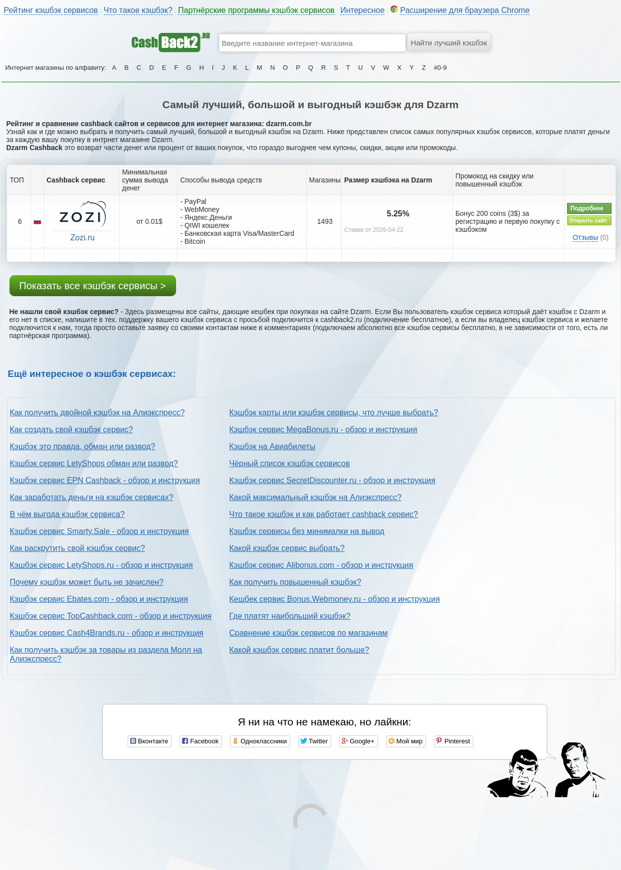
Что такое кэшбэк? (138, 10)
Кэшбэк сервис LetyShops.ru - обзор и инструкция (101, 565)
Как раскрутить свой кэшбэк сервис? (77, 548)
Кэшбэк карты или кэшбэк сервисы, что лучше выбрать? (333, 412)
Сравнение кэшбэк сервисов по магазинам (308, 633)
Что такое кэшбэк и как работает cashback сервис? (323, 514)
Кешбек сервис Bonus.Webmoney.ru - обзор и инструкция (334, 599)
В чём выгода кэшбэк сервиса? (67, 514)
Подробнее (587, 208)
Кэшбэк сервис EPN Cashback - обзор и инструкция (105, 480)
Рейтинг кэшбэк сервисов (51, 10)
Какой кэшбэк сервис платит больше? (299, 650)
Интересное (362, 10)
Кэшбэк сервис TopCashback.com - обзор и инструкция (111, 616)
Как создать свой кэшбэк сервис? (71, 429)
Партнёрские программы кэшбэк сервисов (256, 10)
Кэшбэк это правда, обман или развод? (83, 446)
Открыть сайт (588, 220)
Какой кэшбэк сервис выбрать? (287, 548)
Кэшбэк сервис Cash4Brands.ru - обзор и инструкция (107, 633)
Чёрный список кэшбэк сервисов (289, 463)
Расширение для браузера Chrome (465, 10)
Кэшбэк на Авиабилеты (272, 446)
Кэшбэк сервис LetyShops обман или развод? (94, 463)
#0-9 (440, 67)
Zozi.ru (82, 237)
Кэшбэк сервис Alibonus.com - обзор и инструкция (321, 565)
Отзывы (585, 237)
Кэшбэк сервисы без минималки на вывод (307, 531)
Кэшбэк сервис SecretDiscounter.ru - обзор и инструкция (332, 480)
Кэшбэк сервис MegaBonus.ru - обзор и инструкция (323, 429)
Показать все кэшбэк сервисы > (92, 285)
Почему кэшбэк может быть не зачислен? (87, 582)
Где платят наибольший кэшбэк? (290, 616)
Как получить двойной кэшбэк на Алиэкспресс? (97, 412)
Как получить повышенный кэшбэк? (295, 582)
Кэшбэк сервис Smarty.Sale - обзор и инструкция (99, 531)
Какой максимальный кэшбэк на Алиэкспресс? (315, 497)
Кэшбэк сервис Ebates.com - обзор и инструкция (99, 599)
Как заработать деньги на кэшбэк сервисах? (92, 497)
